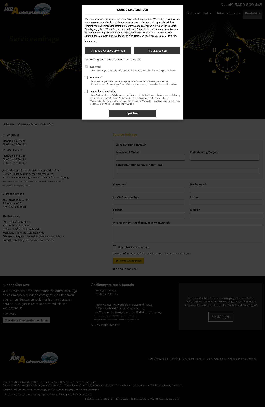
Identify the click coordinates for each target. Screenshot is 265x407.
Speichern (132, 113)
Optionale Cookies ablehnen (108, 50)
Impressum (90, 41)
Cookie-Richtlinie (167, 36)
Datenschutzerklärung (145, 36)
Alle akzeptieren (157, 50)
